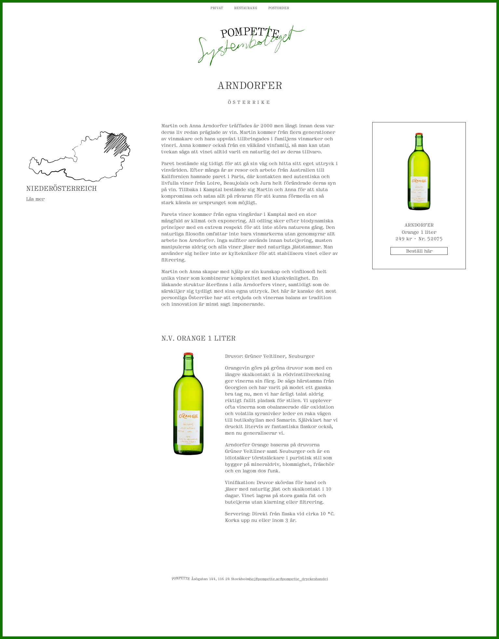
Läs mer (35, 198)
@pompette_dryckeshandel (304, 578)
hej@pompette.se (264, 578)
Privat (216, 7)
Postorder (278, 7)
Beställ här (419, 250)
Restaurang (245, 7)
